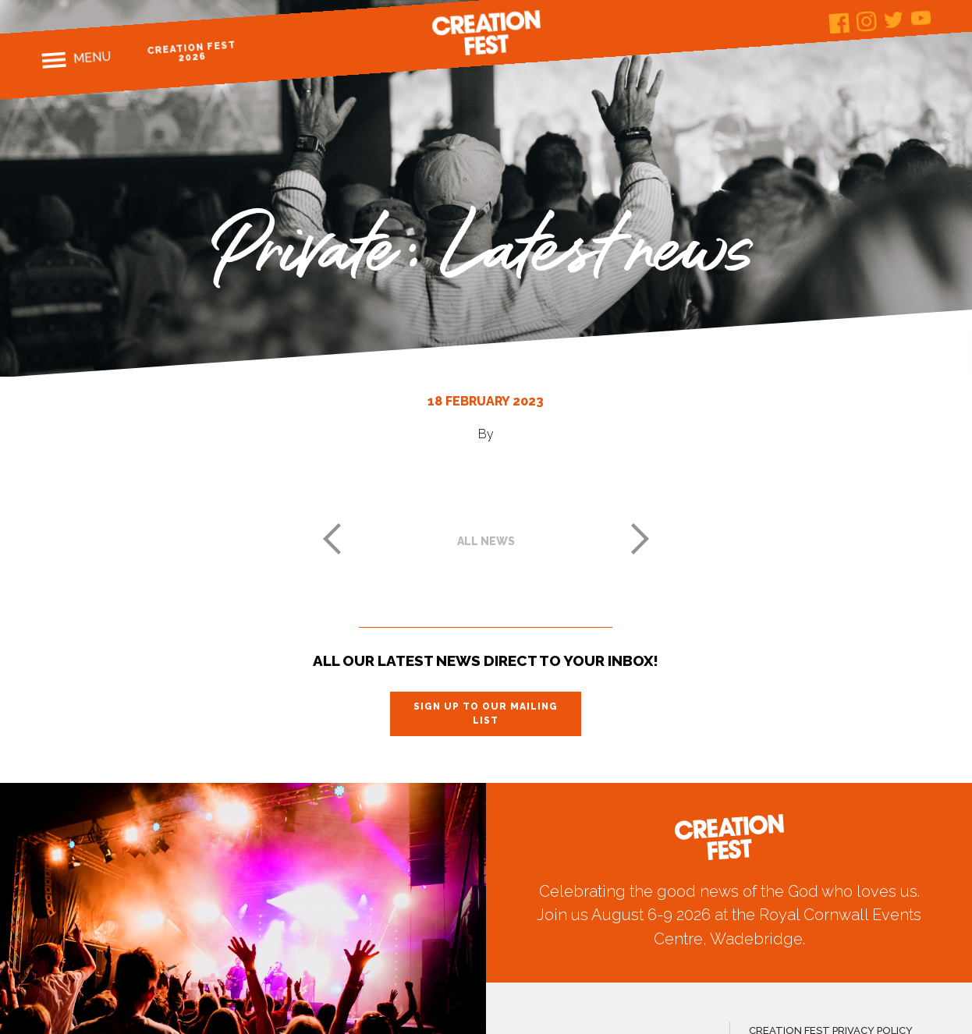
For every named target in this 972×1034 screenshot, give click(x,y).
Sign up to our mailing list (485, 713)
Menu (92, 57)
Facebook (839, 23)
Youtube (920, 17)
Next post (640, 538)
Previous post (331, 538)
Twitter (893, 19)
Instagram (867, 21)
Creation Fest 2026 (191, 51)
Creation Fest (486, 32)
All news (486, 541)
